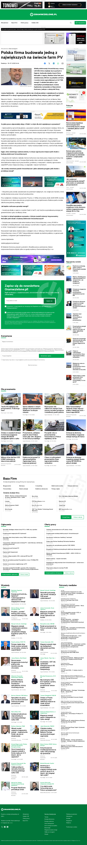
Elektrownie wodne (57, 486)
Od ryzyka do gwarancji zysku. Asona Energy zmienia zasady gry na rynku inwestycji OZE (23, 29)
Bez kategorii (13, 48)
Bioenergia (47, 827)
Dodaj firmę (65, 517)
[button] (70, 22)
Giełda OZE (35, 23)
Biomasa (21, 486)
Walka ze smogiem (50, 832)
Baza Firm (14, 23)
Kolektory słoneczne (41, 489)
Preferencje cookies (71, 827)
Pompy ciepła (56, 489)
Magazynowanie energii (51, 830)
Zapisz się (49, 301)
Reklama (68, 823)
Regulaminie (7, 323)
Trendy (46, 817)
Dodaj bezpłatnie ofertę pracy (54, 573)
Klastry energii (23, 489)
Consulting (38, 486)
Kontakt (68, 818)
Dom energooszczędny (51, 825)
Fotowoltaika (7, 489)
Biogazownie (7, 486)
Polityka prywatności (71, 814)
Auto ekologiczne (49, 823)
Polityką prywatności (48, 348)
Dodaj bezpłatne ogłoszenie (10, 574)
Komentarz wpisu (46, 356)
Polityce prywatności (17, 323)
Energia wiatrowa (73, 486)
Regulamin (22, 348)
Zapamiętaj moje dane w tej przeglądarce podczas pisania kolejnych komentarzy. (23, 360)
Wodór (46, 834)
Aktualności (4, 48)
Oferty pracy (24, 23)
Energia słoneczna (49, 819)
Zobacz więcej (77, 517)
